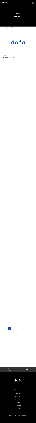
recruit (18, 399)
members (18, 396)
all (3, 27)
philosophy (18, 390)
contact (18, 409)
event (19, 27)
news (8, 27)
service (18, 393)
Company (18, 405)
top (18, 387)
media (13, 27)
